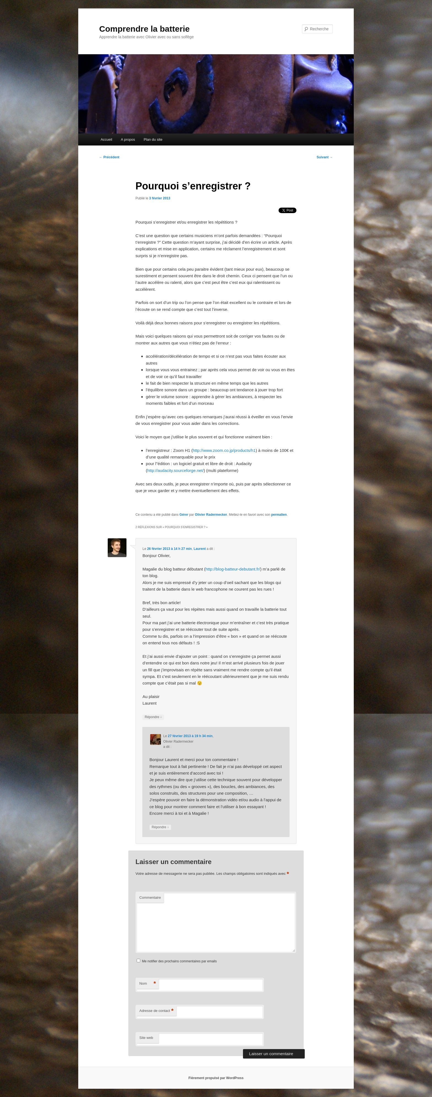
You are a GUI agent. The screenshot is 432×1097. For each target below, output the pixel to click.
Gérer (183, 515)
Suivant (325, 157)
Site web (146, 1038)
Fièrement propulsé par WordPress (216, 1078)
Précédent (109, 157)
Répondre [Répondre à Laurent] (153, 717)
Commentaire (150, 897)
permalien (279, 515)
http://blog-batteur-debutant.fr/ (233, 569)
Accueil (106, 139)
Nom (147, 984)
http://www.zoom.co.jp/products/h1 (224, 450)
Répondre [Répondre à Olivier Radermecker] (160, 827)
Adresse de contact (156, 1011)
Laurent (200, 549)
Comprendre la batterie (144, 28)
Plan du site (153, 139)
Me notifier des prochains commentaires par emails (179, 961)
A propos (128, 139)
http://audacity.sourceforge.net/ (175, 470)
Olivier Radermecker (211, 515)
